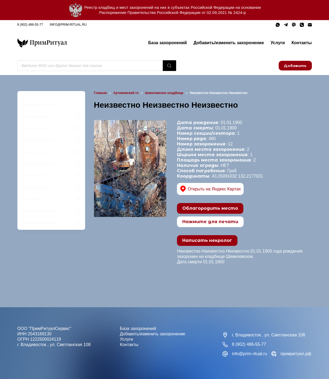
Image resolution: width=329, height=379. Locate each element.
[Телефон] (302, 25)
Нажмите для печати (210, 221)
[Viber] (294, 25)
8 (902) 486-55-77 (30, 25)
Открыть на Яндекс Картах (210, 189)
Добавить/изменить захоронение (229, 42)
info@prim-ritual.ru (68, 25)
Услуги (278, 42)
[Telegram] (286, 25)
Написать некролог (207, 240)
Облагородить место (210, 208)
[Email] (310, 25)
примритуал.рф (296, 353)
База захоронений (167, 42)
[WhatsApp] (278, 25)
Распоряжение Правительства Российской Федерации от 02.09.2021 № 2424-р (172, 12)
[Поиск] (169, 65)
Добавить (295, 65)
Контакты (302, 42)
